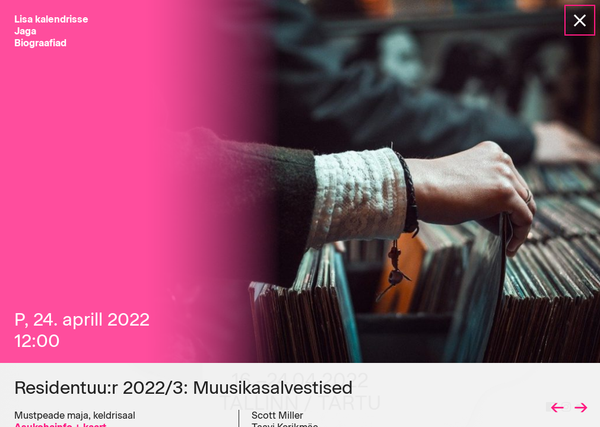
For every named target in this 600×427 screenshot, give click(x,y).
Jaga (25, 31)
